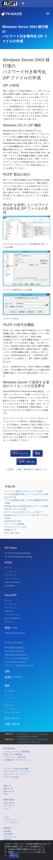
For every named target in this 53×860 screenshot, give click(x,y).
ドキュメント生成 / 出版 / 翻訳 (16, 769)
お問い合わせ (26, 461)
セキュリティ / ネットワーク (15, 774)
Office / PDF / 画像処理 (13, 754)
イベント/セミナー (11, 822)
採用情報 (7, 839)
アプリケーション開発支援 (15, 757)
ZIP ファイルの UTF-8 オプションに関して (23, 512)
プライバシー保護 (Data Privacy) (19, 665)
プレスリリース (10, 837)
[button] (23, 3)
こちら (8, 440)
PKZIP (8, 562)
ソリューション (13, 642)
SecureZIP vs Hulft (12, 521)
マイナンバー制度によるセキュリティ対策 (23, 491)
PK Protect (11, 547)
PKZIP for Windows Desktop (20, 183)
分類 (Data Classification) (16, 655)
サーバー (9, 568)
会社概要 (7, 831)
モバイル (9, 622)
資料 (7, 671)
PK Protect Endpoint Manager (18, 553)
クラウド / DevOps (11, 777)
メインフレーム (12, 578)
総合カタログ (9, 791)
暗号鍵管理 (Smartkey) (15, 647)
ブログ (6, 817)
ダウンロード (20, 453)
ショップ (7, 808)
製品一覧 (7, 786)
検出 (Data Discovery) (14, 651)
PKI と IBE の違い (12, 533)
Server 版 (11, 428)
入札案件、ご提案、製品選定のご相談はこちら (26, 469)
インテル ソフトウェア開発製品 (17, 752)
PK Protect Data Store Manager (19, 557)
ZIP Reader (10, 586)
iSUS (6, 794)
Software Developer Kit (15, 633)
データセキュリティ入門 (15, 527)
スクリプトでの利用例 (14, 524)
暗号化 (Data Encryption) (16, 662)
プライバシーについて (24, 857)
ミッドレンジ (11, 571)
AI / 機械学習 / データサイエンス (17, 760)
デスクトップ (11, 575)
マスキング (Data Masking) (17, 658)
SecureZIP (22, 373)
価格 (37, 453)
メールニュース (10, 820)
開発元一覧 (8, 788)
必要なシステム (13, 677)
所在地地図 (8, 834)
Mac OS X (9, 611)
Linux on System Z (13, 582)
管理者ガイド (10, 530)
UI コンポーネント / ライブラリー (17, 771)
